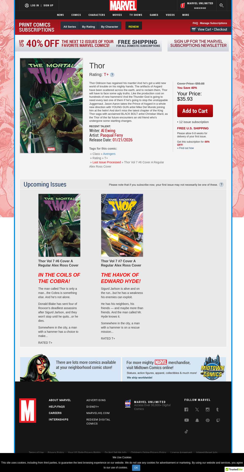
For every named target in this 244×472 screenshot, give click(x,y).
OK (136, 467)
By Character (109, 26)
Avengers (109, 154)
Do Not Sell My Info (116, 452)
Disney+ (92, 406)
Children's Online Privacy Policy (148, 452)
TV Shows (135, 15)
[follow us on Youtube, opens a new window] (186, 420)
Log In (35, 5)
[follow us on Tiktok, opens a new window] (186, 432)
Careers (55, 413)
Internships (58, 419)
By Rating (88, 26)
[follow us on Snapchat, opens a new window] (197, 421)
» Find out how (185, 148)
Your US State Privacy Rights (84, 452)
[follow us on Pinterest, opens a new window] (208, 421)
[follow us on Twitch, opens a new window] (218, 421)
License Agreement (181, 452)
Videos (170, 15)
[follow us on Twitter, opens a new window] (197, 410)
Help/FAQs (57, 406)
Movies (117, 15)
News (60, 15)
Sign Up (48, 5)
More (185, 15)
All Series (70, 26)
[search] (221, 5)
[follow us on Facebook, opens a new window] (186, 410)
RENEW (133, 26)
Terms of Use (36, 452)
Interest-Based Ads (206, 452)
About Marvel (60, 400)
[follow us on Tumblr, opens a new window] (217, 410)
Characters (97, 15)
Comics (76, 15)
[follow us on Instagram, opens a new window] (208, 410)
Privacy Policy (56, 452)
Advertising (96, 400)
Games (154, 15)
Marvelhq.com (98, 413)
